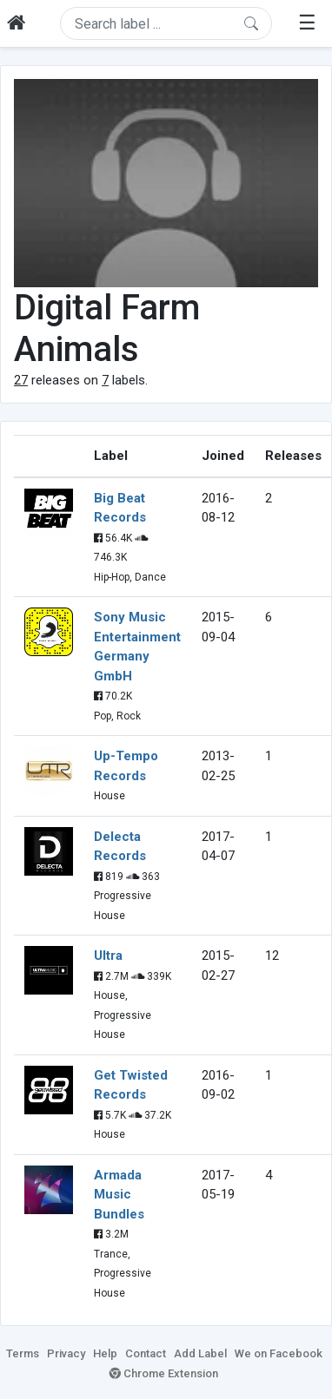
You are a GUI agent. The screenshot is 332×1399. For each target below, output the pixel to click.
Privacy (66, 1353)
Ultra (108, 955)
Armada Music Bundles (119, 1194)
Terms (22, 1353)
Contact (145, 1353)
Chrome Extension (164, 1373)
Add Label (200, 1353)
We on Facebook (278, 1353)
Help (105, 1353)
